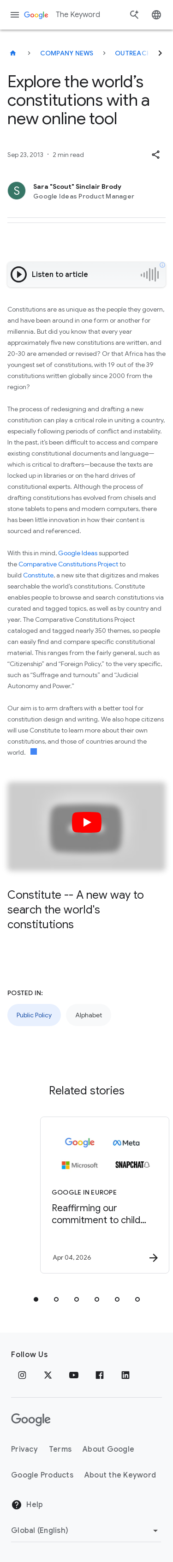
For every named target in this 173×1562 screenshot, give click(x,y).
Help (27, 1504)
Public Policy (34, 1015)
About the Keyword (120, 1475)
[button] (155, 154)
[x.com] (48, 1375)
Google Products (42, 1475)
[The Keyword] (13, 53)
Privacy (24, 1449)
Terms (60, 1449)
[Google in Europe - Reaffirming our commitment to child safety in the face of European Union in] (103, 1195)
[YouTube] (74, 1375)
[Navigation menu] (15, 15)
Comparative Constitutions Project (68, 564)
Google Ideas (77, 553)
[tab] (36, 1299)
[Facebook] (100, 1375)
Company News (67, 53)
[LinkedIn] (125, 1375)
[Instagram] (22, 1375)
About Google (108, 1449)
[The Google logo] (31, 1420)
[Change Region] (86, 1531)
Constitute (38, 575)
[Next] (160, 53)
